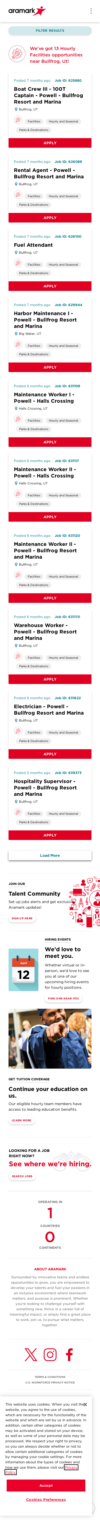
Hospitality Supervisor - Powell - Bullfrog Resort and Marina (45, 787)
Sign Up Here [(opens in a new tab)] (22, 918)
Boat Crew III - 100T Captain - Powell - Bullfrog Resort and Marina (48, 95)
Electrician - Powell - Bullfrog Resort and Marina (49, 709)
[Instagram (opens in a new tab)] (50, 1354)
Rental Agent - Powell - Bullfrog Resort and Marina (49, 173)
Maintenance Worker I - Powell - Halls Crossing (44, 398)
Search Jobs (22, 1176)
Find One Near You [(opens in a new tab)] (63, 998)
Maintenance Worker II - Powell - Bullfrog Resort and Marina (45, 550)
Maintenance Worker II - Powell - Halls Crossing (45, 472)
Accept (46, 1493)
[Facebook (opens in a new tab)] (69, 1354)
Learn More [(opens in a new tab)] (21, 1120)
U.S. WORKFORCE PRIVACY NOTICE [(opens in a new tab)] (50, 1382)
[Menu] (89, 11)
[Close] (85, 1412)
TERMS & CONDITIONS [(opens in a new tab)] (50, 1376)
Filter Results (50, 30)
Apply (50, 143)
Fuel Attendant (33, 245)
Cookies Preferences (46, 1507)
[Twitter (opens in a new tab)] (31, 1354)
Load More (50, 855)
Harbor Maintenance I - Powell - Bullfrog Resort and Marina (45, 319)
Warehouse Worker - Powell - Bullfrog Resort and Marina (45, 631)
